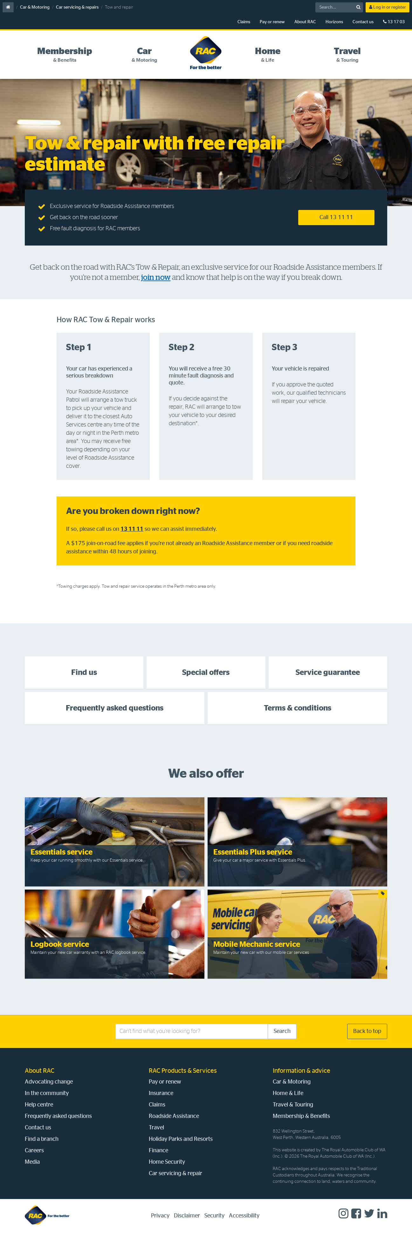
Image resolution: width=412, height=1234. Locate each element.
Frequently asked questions (58, 1116)
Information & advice (301, 1071)
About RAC (305, 22)
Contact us (363, 22)
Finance (158, 1151)
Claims (243, 22)
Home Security (167, 1162)
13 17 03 (394, 21)
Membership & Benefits (301, 1116)
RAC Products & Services (183, 1071)
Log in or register (387, 7)
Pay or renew (272, 22)
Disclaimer (187, 1216)
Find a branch (41, 1139)
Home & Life (288, 1093)
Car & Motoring (35, 7)
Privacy (160, 1216)
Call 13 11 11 (336, 217)
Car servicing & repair (175, 1173)
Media (32, 1162)
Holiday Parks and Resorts (181, 1139)
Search (282, 1031)
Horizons (334, 22)
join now (156, 277)
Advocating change (49, 1082)
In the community (47, 1093)
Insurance (161, 1093)
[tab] (64, 55)
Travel (156, 1128)
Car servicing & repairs (77, 7)
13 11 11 (131, 529)
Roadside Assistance (174, 1116)
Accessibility (244, 1216)
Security (214, 1216)
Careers (34, 1151)
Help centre (39, 1105)
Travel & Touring (293, 1105)
